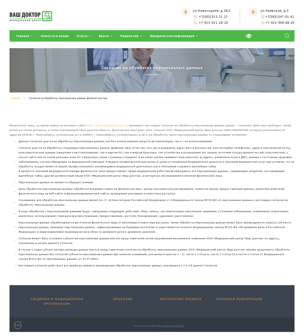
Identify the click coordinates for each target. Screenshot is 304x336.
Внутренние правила (181, 299)
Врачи (109, 36)
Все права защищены (171, 325)
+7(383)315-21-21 (210, 16)
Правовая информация (239, 299)
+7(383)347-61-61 (277, 16)
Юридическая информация (181, 36)
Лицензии (123, 299)
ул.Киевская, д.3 (275, 10)
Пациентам (137, 36)
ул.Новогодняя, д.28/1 (212, 10)
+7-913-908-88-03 (277, 22)
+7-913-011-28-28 (210, 22)
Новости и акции (56, 36)
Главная (22, 36)
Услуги (85, 36)
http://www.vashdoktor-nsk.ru (107, 125)
